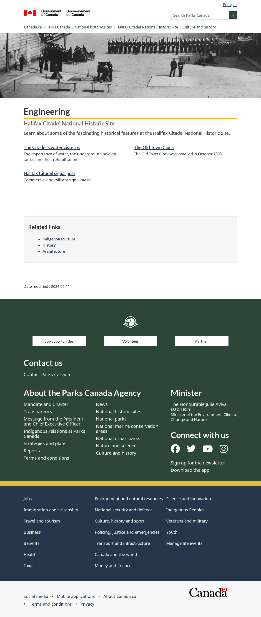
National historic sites (93, 27)
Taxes (29, 565)
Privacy (87, 604)
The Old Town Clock (154, 147)
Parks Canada (58, 27)
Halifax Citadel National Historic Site (147, 27)
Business (32, 532)
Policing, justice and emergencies (127, 532)
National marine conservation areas (127, 428)
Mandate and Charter (46, 404)
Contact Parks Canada (47, 374)
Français (230, 4)
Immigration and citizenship (51, 509)
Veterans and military (187, 521)
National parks (111, 419)
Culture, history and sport (119, 521)
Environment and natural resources (129, 498)
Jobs (28, 498)
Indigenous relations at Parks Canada (54, 433)
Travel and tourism (42, 521)
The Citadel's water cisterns (52, 147)
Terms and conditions (46, 458)
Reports (32, 451)
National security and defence (124, 509)
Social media (36, 596)
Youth (172, 532)
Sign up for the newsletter (198, 463)
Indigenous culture (59, 239)
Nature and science (116, 446)
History (49, 245)
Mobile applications (76, 596)
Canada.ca (33, 27)
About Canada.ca (119, 596)
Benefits (32, 543)
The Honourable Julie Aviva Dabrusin (204, 411)
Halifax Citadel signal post (49, 173)
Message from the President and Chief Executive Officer (53, 421)
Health (30, 554)
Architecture (54, 251)
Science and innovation (188, 498)
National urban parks (118, 438)
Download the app (190, 470)
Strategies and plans (45, 443)
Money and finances (114, 565)
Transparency (38, 411)
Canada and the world (116, 554)
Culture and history (199, 27)
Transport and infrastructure (122, 543)
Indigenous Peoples (185, 509)
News (102, 404)
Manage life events (184, 543)
